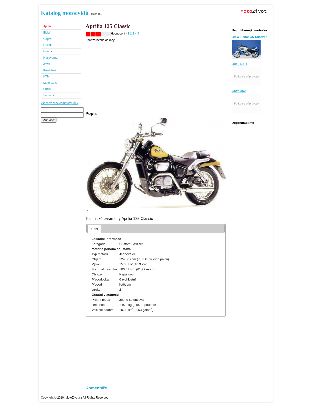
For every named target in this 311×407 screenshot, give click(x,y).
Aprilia (47, 26)
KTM (46, 76)
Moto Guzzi (50, 82)
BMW (47, 32)
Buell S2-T (239, 64)
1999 (94, 229)
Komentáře (96, 388)
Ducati (47, 45)
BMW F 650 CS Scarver (249, 37)
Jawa (46, 64)
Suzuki (47, 89)
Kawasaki (49, 70)
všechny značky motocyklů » (59, 103)
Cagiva (48, 39)
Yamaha (48, 95)
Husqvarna (50, 57)
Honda (47, 51)
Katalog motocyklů (65, 13)
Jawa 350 (239, 91)
